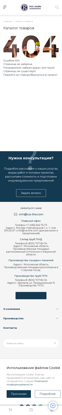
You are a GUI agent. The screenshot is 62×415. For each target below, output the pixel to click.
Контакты (10, 327)
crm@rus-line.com (31, 214)
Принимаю (19, 393)
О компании (11, 309)
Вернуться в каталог (44, 74)
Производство (13, 318)
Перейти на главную (17, 74)
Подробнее (48, 393)
